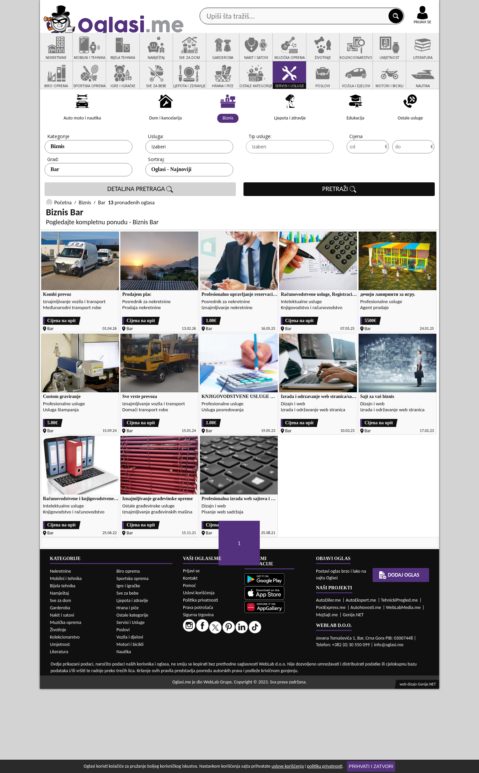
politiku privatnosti (324, 766)
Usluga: (156, 161)
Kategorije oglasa (83, 53)
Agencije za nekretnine (255, 53)
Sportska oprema (132, 662)
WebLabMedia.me (403, 691)
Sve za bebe (127, 677)
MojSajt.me (327, 698)
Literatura (59, 735)
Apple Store (245, 6)
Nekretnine (60, 655)
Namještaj (59, 677)
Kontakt (362, 6)
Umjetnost (60, 728)
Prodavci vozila (192, 53)
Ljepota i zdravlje (132, 684)
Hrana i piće (127, 691)
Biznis (58, 171)
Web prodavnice (139, 53)
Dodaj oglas (418, 53)
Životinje (58, 713)
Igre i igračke (128, 670)
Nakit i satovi (62, 699)
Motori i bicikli (129, 728)
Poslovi (123, 713)
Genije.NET (353, 698)
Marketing (326, 6)
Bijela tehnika (63, 670)
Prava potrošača (198, 691)
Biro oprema (128, 655)
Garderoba (60, 691)
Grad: (53, 184)
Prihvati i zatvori (371, 766)
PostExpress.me (331, 691)
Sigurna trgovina (198, 698)
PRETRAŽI (339, 214)
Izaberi (158, 172)
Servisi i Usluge (130, 706)
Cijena (356, 161)
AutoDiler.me (328, 684)
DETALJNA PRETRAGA (140, 214)
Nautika (123, 735)
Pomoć (189, 669)
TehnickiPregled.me (399, 684)
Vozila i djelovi (129, 721)
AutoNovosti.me (366, 691)
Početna (63, 228)
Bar (55, 194)
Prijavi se (191, 655)
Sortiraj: (156, 184)
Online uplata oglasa (408, 6)
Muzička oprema (65, 706)
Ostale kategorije (132, 699)
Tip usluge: (259, 161)
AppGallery (286, 6)
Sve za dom (60, 684)
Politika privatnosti (200, 684)
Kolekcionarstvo (65, 721)
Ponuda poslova (368, 53)
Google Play (203, 6)
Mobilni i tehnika (66, 662)
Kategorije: (59, 161)
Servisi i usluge (315, 53)
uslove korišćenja (287, 766)
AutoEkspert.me (361, 684)
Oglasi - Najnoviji (171, 194)
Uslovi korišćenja (199, 676)
